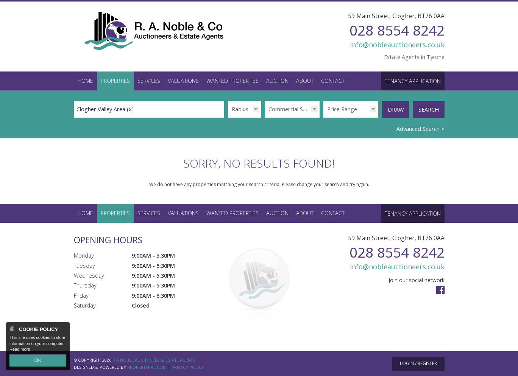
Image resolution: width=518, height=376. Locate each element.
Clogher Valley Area (105, 109)
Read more (19, 351)
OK (38, 361)
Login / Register (418, 363)
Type (264, 117)
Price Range (342, 109)
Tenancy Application (413, 81)
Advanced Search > (420, 128)
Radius (240, 109)
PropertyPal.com (147, 367)
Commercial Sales (290, 109)
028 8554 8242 (397, 30)
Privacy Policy (188, 367)
